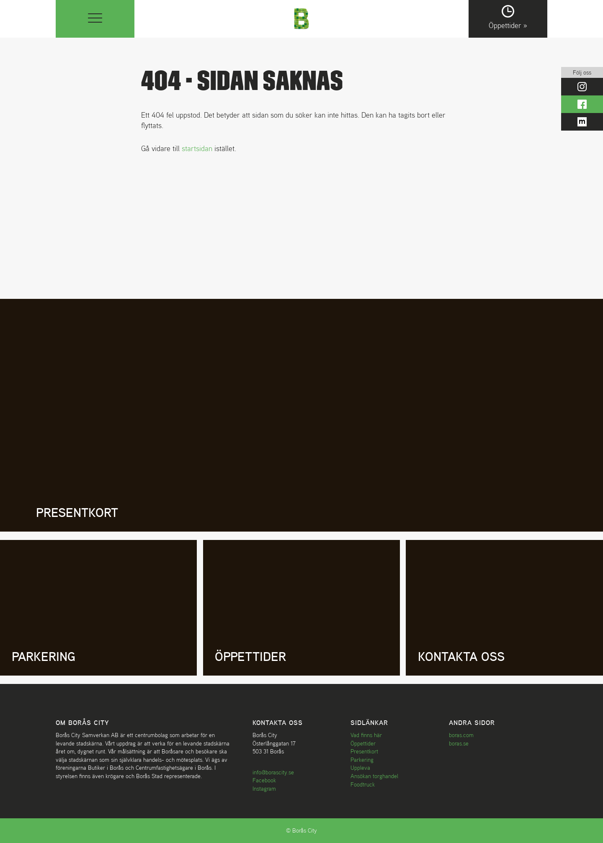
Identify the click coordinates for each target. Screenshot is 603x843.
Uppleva (360, 767)
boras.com (461, 735)
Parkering (362, 759)
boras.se (459, 743)
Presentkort (364, 751)
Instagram (264, 788)
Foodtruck (362, 784)
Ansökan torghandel (374, 776)
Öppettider (363, 743)
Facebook (264, 780)
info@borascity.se (273, 772)
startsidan (197, 148)
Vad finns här (366, 735)
